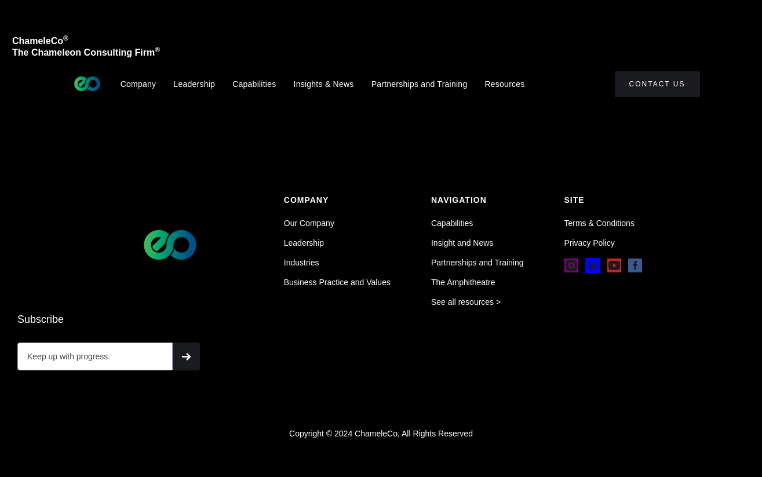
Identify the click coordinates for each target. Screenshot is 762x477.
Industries (301, 262)
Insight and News (462, 242)
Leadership (194, 84)
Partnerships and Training (419, 84)
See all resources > (466, 302)
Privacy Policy (589, 242)
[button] (510, 84)
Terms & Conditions (599, 223)
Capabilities (254, 84)
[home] (87, 83)
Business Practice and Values (337, 282)
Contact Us (657, 84)
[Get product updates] (95, 356)
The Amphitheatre (463, 282)
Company (138, 84)
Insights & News (324, 84)
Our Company (309, 223)
